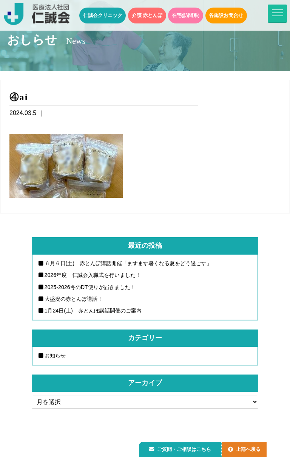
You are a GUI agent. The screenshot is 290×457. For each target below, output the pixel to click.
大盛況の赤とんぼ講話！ (74, 299)
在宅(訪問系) (186, 15)
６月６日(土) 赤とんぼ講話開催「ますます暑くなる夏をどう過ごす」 (128, 263)
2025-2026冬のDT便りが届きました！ (90, 287)
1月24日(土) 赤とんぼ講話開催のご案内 (93, 311)
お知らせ (55, 356)
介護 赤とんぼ (147, 15)
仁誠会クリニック (102, 15)
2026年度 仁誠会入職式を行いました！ (93, 275)
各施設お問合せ (226, 15)
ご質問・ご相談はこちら (181, 448)
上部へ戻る (248, 448)
